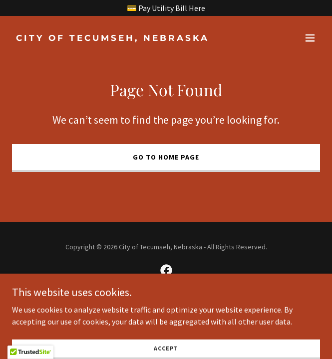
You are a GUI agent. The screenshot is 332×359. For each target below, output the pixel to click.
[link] (120, 38)
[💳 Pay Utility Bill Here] (166, 8)
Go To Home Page (166, 157)
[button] (310, 38)
